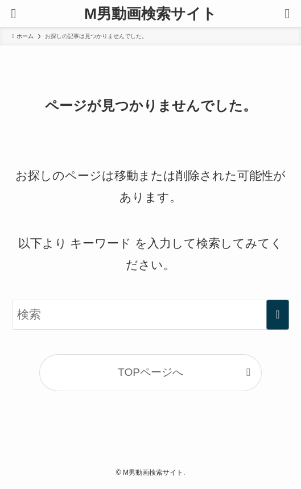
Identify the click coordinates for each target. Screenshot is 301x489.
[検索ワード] (150, 314)
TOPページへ (150, 372)
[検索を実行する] (277, 314)
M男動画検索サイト (150, 13)
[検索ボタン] (287, 13)
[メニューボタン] (13, 13)
